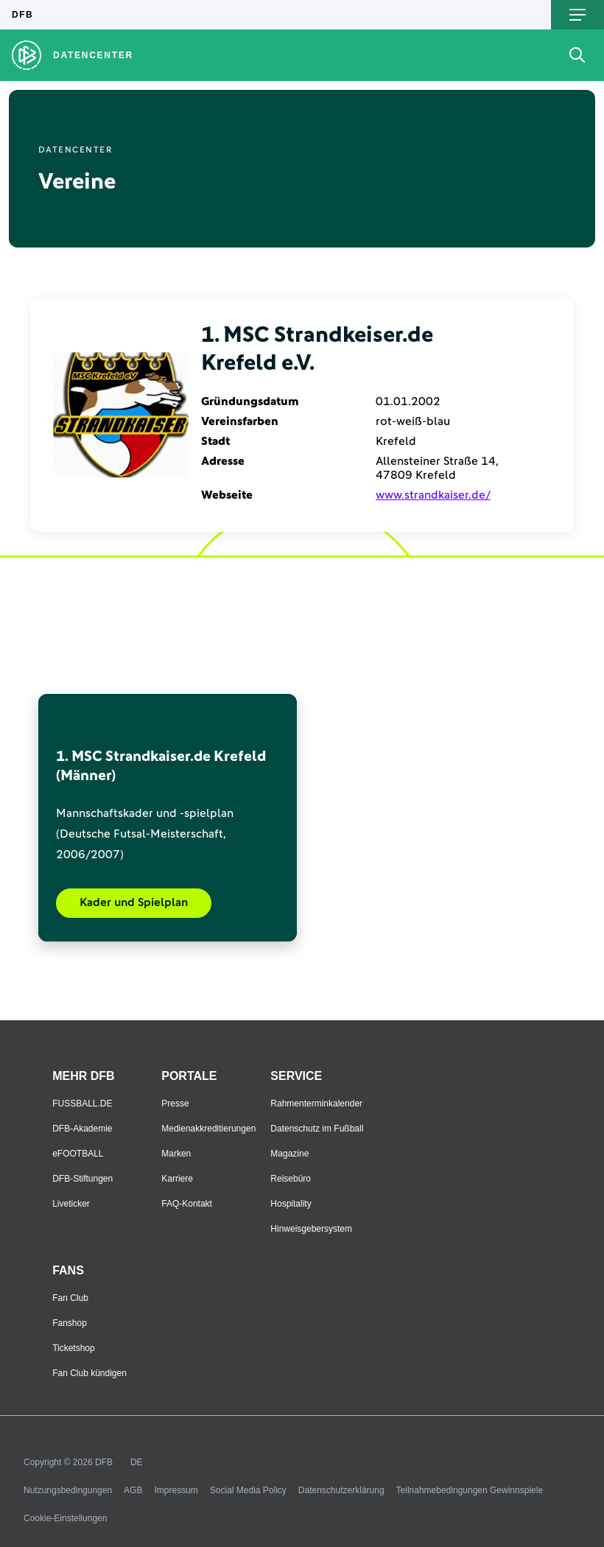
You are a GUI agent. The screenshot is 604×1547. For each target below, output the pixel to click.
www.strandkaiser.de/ (433, 495)
